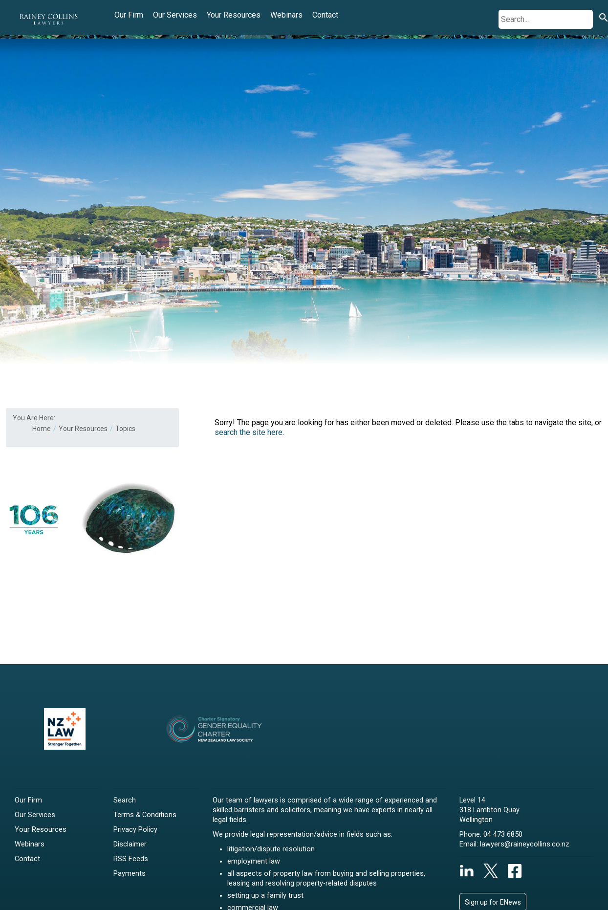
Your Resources (234, 15)
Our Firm (128, 15)
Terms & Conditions (144, 815)
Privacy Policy (135, 829)
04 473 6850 (502, 834)
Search (124, 800)
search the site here (248, 432)
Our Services (175, 15)
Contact (325, 15)
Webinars (286, 15)
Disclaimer (130, 844)
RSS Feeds (130, 859)
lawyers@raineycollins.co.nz (524, 844)
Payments (129, 873)
